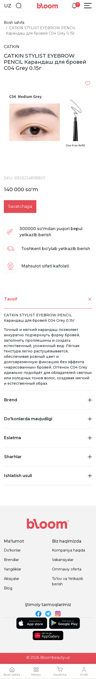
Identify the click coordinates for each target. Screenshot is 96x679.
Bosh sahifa (14, 22)
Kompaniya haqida (68, 550)
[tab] (48, 299)
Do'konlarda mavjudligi (48, 418)
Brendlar (11, 559)
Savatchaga (20, 206)
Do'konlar (12, 550)
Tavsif (48, 299)
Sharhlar (48, 456)
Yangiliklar (12, 569)
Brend (48, 399)
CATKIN (11, 46)
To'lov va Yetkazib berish (67, 581)
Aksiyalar (11, 578)
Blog (8, 588)
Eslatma (48, 437)
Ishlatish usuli (48, 475)
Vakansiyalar (62, 559)
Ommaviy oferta (66, 569)
